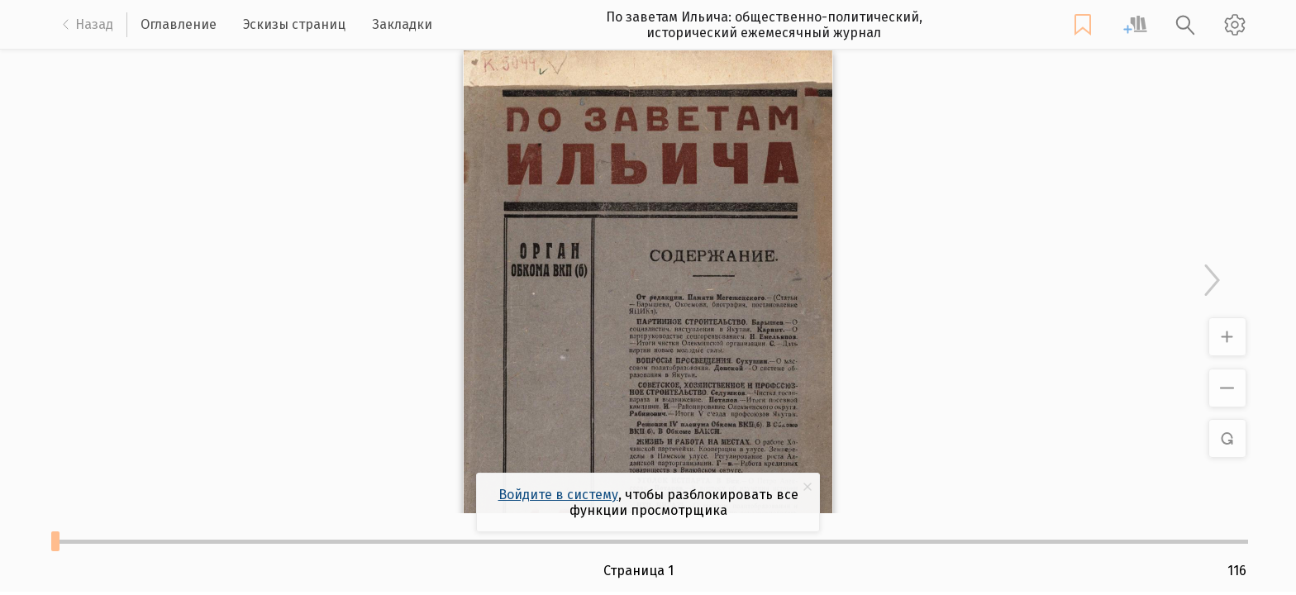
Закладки (402, 24)
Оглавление (179, 24)
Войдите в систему (558, 494)
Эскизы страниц (294, 24)
